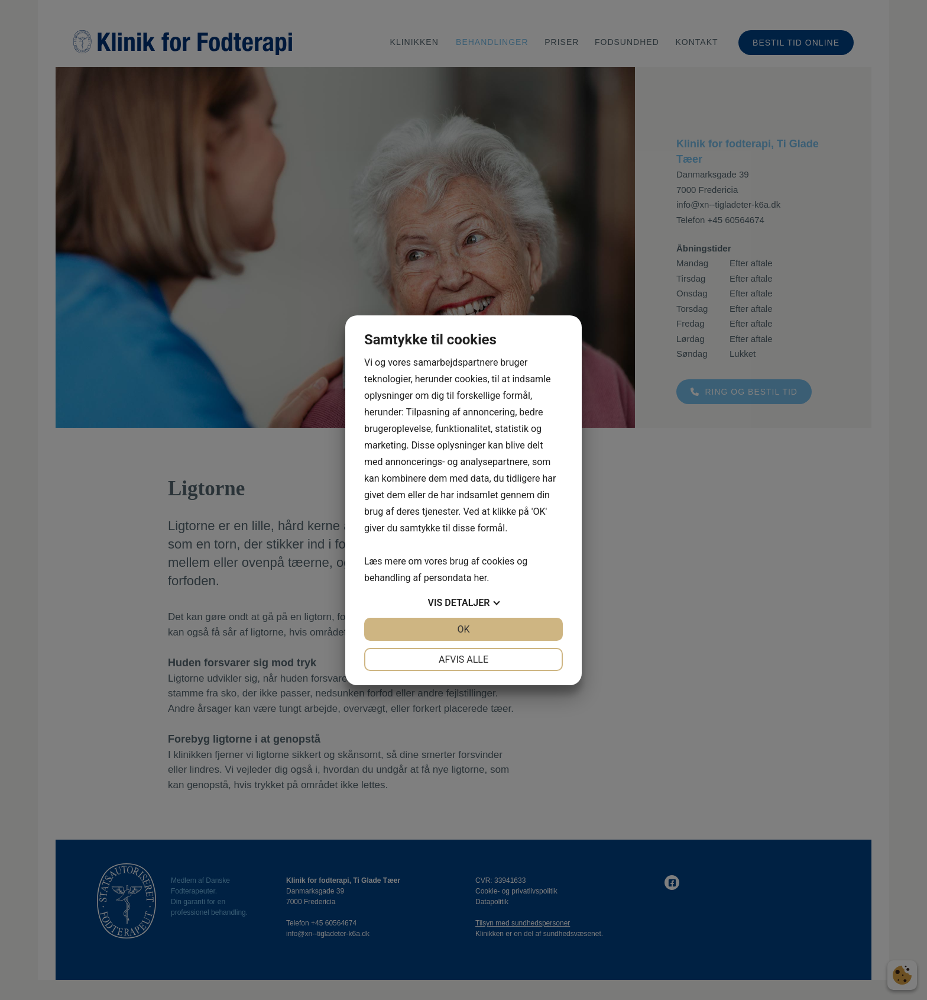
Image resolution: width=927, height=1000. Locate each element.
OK (463, 629)
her (480, 577)
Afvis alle (463, 659)
